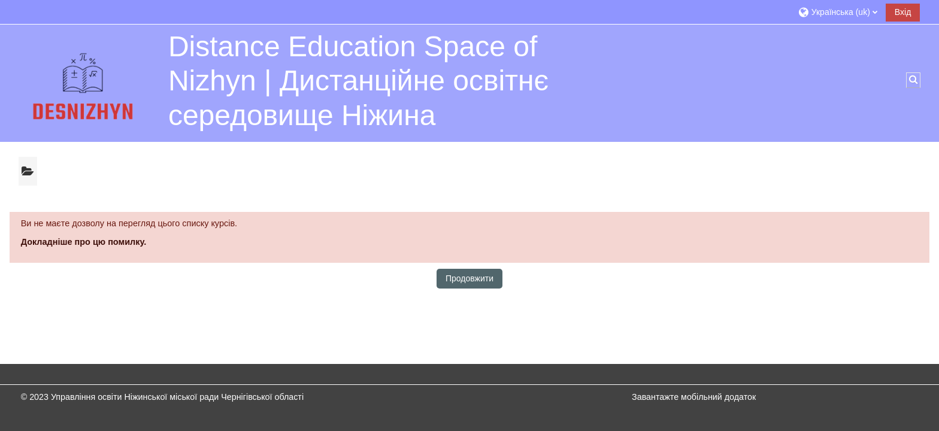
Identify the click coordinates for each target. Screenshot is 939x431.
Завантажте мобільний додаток (694, 397)
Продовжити (469, 278)
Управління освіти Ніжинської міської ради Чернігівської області (177, 397)
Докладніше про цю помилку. (84, 242)
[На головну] (84, 82)
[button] (837, 11)
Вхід (903, 12)
